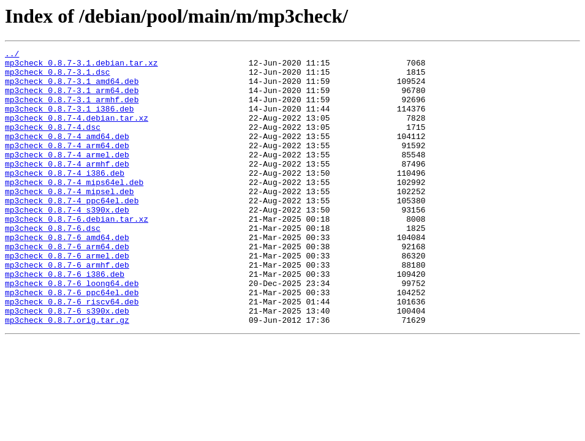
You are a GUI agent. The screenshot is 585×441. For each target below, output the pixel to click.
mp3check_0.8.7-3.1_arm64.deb (71, 99)
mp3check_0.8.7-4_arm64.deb (67, 165)
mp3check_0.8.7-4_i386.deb (64, 198)
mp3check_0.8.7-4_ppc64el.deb (71, 231)
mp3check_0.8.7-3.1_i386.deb (69, 121)
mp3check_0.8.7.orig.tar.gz (67, 374)
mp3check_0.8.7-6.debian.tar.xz (76, 253)
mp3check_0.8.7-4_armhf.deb (67, 187)
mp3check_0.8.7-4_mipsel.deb (69, 220)
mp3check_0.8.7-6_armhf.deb (67, 308)
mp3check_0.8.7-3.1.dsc (57, 77)
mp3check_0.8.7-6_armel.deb (67, 297)
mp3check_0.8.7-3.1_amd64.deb (71, 88)
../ (12, 55)
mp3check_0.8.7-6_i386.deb (64, 319)
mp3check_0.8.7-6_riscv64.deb (71, 352)
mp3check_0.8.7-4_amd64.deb (67, 154)
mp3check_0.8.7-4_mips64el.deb (74, 209)
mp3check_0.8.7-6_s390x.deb (67, 363)
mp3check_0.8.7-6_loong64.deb (71, 330)
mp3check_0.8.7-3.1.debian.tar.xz (81, 66)
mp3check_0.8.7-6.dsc (52, 264)
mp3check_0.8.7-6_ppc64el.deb (71, 341)
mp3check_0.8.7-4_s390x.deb (67, 242)
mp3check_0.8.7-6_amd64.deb (67, 275)
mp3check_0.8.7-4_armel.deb (67, 176)
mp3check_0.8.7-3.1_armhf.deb (71, 110)
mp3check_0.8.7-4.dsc (52, 143)
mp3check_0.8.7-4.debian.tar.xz (76, 132)
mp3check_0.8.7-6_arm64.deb (67, 286)
